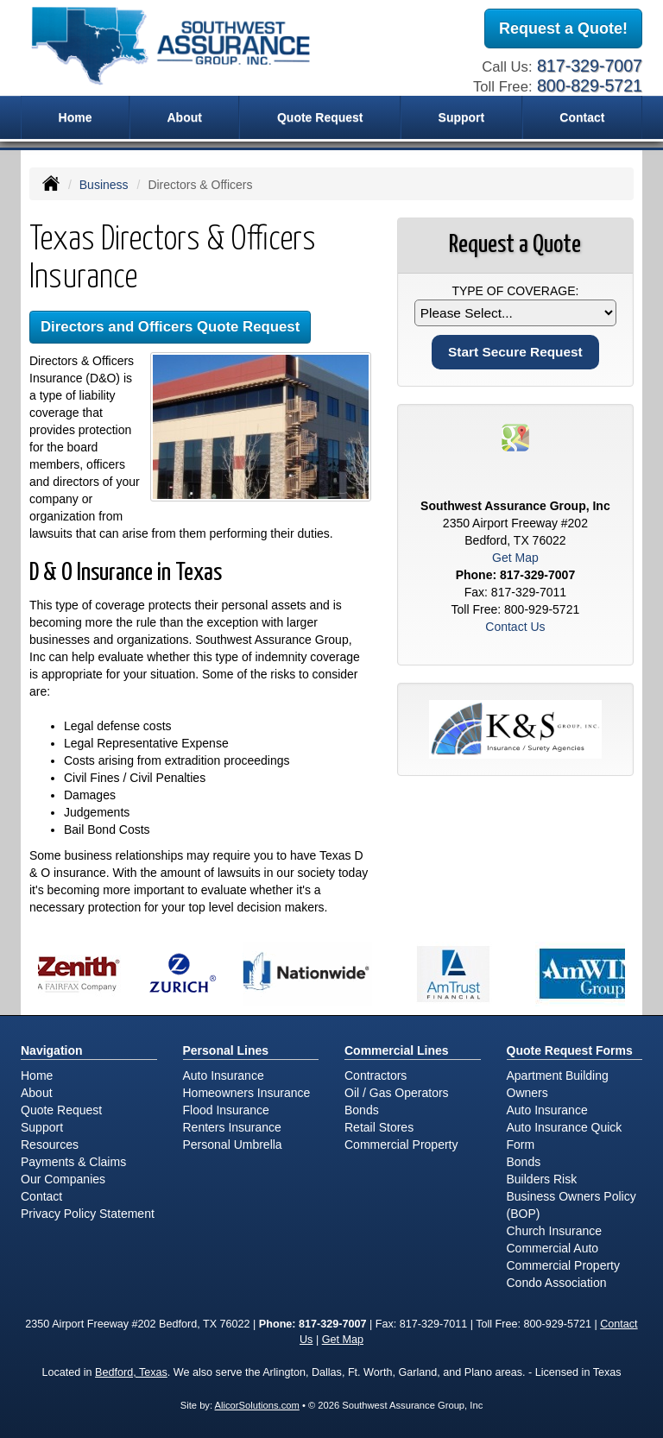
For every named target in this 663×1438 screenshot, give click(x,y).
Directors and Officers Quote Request (170, 327)
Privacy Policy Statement (88, 1213)
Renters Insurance (232, 1127)
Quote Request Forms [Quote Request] (570, 1050)
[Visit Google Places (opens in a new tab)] (515, 437)
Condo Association (557, 1283)
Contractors (375, 1075)
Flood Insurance (226, 1110)
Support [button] (462, 117)
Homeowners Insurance (247, 1093)
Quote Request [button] (320, 117)
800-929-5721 (541, 609)
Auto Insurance (223, 1075)
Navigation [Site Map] (52, 1050)
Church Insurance (555, 1231)
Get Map (515, 557)
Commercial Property (401, 1144)
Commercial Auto (553, 1248)
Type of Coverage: (514, 291)
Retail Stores (379, 1127)
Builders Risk (542, 1179)
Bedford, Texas (131, 1372)
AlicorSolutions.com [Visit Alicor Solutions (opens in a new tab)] (257, 1405)
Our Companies (63, 1179)
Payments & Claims (73, 1162)
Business (104, 185)
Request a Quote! (563, 28)
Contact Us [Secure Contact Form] (515, 627)
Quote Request (61, 1110)
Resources (50, 1144)
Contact (581, 117)
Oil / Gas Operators (396, 1093)
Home (75, 117)
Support (42, 1127)
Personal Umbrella (232, 1144)
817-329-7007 (589, 65)
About (184, 117)
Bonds (361, 1110)
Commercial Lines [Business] (396, 1050)
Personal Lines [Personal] (226, 1050)
